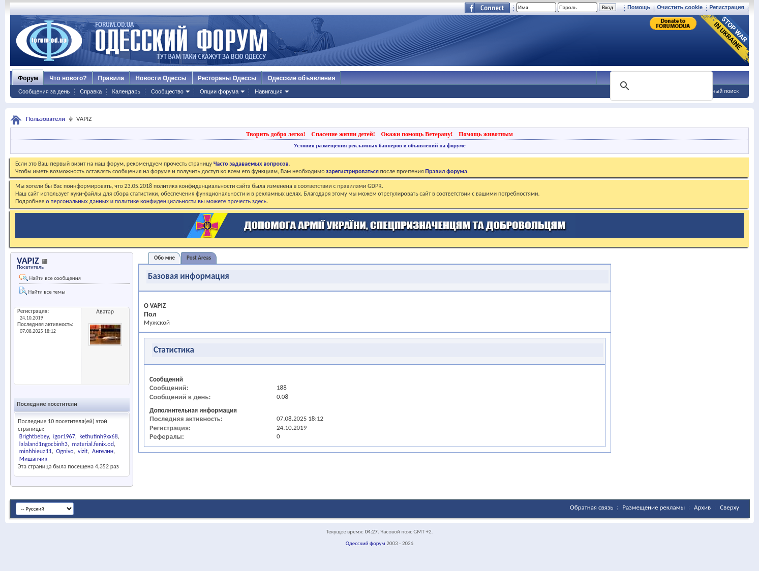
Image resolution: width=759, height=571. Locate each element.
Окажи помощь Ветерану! (416, 134)
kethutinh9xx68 (98, 436)
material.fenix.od (93, 444)
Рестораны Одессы (227, 78)
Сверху (729, 507)
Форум (28, 78)
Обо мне (164, 258)
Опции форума (219, 91)
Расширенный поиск (712, 91)
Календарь (126, 91)
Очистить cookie (680, 7)
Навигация (268, 91)
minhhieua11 (35, 451)
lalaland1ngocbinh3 (43, 444)
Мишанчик (33, 458)
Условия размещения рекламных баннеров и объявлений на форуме (379, 145)
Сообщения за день (44, 91)
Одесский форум (365, 543)
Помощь (638, 7)
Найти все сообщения (50, 277)
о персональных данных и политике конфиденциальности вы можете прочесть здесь (156, 201)
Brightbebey (34, 436)
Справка (91, 91)
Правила (111, 78)
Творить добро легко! (276, 134)
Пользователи (45, 118)
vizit (83, 451)
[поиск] (660, 85)
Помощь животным (486, 134)
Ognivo (64, 451)
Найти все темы (42, 291)
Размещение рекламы (653, 507)
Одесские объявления (301, 78)
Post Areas (199, 258)
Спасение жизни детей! (343, 134)
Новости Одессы (160, 78)
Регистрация (726, 7)
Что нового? (67, 78)
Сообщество (167, 91)
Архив (702, 507)
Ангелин (102, 451)
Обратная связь (591, 507)
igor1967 (64, 436)
